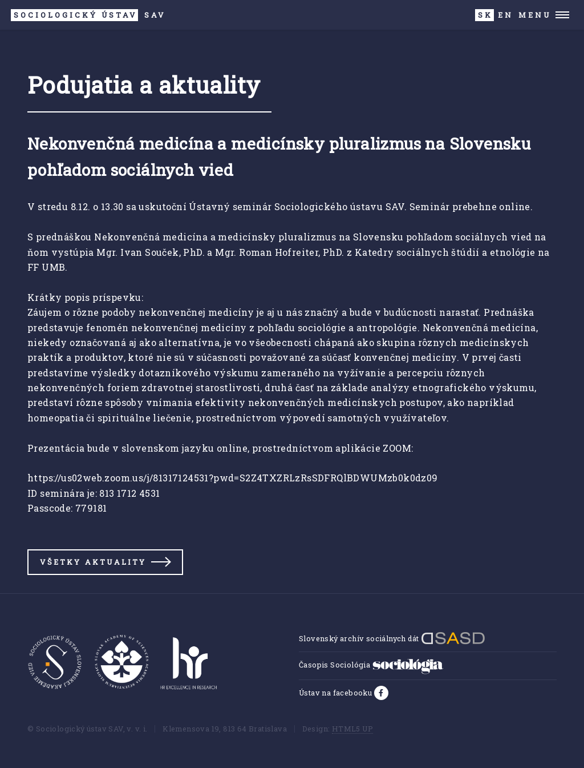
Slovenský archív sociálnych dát (392, 638)
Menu (534, 14)
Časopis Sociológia (371, 664)
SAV (88, 15)
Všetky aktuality (93, 561)
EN (505, 14)
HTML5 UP (352, 728)
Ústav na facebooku (336, 692)
